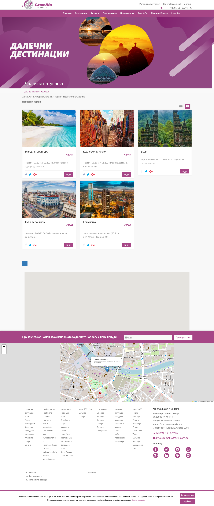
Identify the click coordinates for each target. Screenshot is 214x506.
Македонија (138, 439)
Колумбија (89, 219)
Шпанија (136, 436)
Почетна (67, 13)
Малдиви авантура (36, 151)
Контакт (187, 4)
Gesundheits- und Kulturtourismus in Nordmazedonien (50, 432)
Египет (136, 422)
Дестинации (81, 13)
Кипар (135, 443)
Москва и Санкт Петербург (65, 425)
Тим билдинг (30, 467)
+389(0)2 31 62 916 (178, 7)
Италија (136, 411)
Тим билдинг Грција (33, 471)
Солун (27, 436)
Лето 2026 (137, 404)
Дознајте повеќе (138, 500)
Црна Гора (137, 425)
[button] (145, 275)
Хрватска (92, 467)
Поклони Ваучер (159, 13)
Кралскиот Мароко (94, 151)
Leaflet (194, 396)
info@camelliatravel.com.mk (171, 432)
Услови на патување (149, 4)
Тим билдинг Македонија (36, 474)
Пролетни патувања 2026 (29, 407)
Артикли (95, 13)
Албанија (137, 418)
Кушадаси (29, 425)
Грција (135, 407)
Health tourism (49, 404)
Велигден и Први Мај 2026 (66, 407)
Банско (28, 439)
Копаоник (29, 422)
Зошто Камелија (171, 4)
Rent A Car (143, 13)
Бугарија (82, 407)
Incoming (175, 13)
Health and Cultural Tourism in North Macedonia (47, 414)
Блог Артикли (110, 13)
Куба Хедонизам (35, 219)
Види (68, 171)
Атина (27, 414)
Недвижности (127, 13)
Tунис (135, 429)
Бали (144, 151)
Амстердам (30, 418)
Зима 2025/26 (85, 404)
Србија (82, 411)
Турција (136, 414)
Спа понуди (102, 404)
